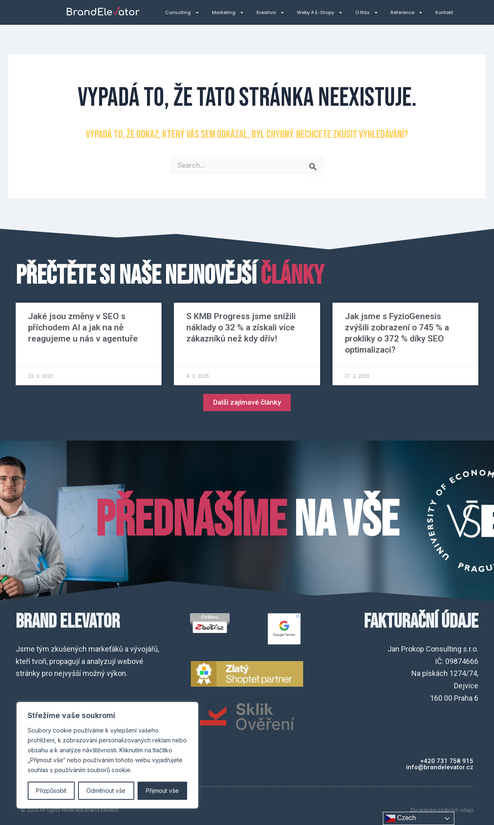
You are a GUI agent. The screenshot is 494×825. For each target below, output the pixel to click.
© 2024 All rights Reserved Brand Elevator (70, 810)
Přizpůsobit (51, 790)
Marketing (228, 12)
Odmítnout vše (106, 790)
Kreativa (270, 12)
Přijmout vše (162, 790)
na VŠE (247, 520)
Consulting (182, 12)
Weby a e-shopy (320, 12)
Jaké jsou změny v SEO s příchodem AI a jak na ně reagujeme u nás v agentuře (83, 327)
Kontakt (444, 12)
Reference (407, 12)
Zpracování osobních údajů (441, 810)
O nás (366, 12)
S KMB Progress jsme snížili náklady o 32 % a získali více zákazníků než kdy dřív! (241, 327)
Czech (400, 818)
